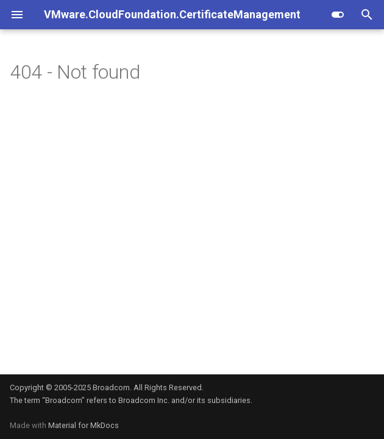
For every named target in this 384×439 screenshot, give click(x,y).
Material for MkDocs (83, 425)
